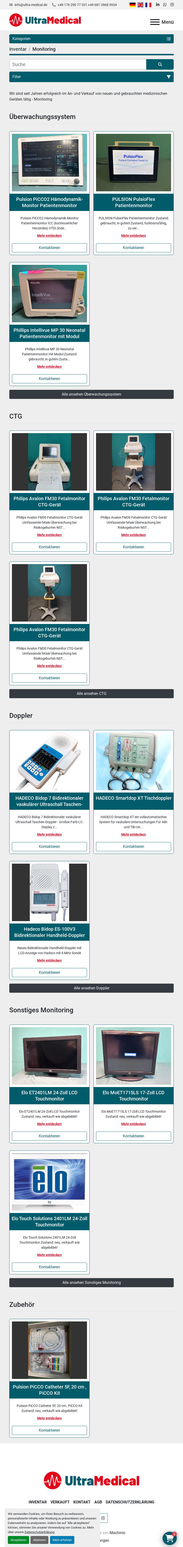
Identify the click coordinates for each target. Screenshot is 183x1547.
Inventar (38, 1502)
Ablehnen (39, 1540)
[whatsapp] (165, 5)
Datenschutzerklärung (39, 1532)
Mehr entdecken (49, 236)
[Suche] (77, 64)
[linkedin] (157, 5)
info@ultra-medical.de (31, 5)
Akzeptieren (18, 1540)
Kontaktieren (49, 247)
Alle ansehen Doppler (91, 988)
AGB (98, 1502)
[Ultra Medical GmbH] (91, 1480)
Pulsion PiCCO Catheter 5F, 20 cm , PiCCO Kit (49, 1390)
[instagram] (172, 5)
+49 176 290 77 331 (72, 5)
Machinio (117, 1532)
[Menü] (155, 22)
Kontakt (82, 1502)
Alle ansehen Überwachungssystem (91, 394)
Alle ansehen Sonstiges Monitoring (91, 1282)
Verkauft (60, 1502)
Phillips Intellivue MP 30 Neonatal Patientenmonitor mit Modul (49, 333)
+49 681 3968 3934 (102, 5)
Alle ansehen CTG (92, 693)
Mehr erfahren (62, 1540)
